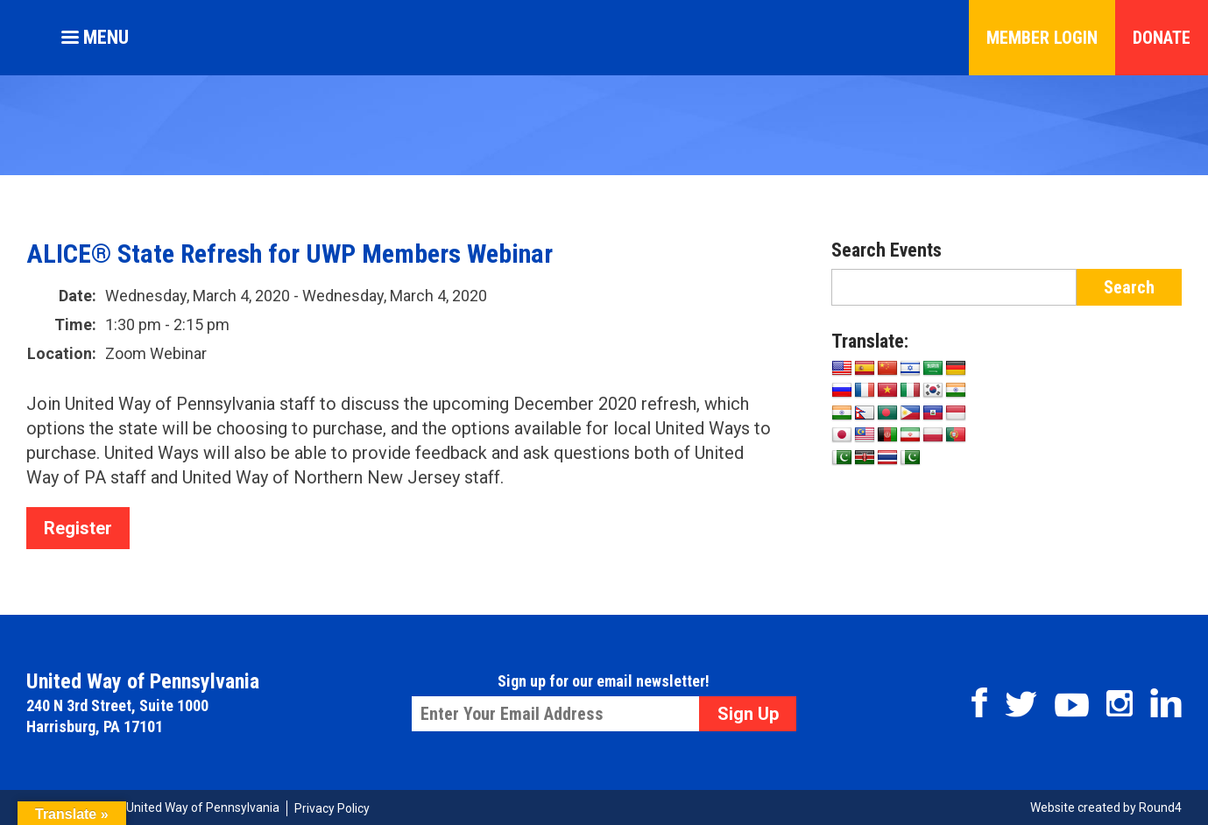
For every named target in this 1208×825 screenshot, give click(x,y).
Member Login (1042, 37)
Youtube (1072, 705)
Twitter (1021, 704)
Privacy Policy (332, 808)
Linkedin (1166, 702)
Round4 (1160, 807)
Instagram (1119, 703)
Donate (1161, 37)
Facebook (979, 702)
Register (78, 528)
